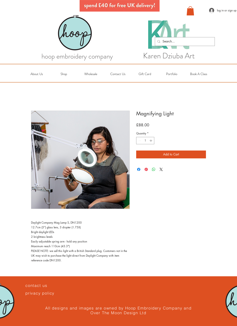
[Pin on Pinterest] (146, 169)
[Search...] (184, 41)
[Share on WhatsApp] (153, 169)
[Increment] (151, 140)
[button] (190, 11)
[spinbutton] (145, 140)
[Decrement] (139, 140)
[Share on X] (161, 169)
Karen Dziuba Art (169, 55)
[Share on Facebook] (138, 169)
